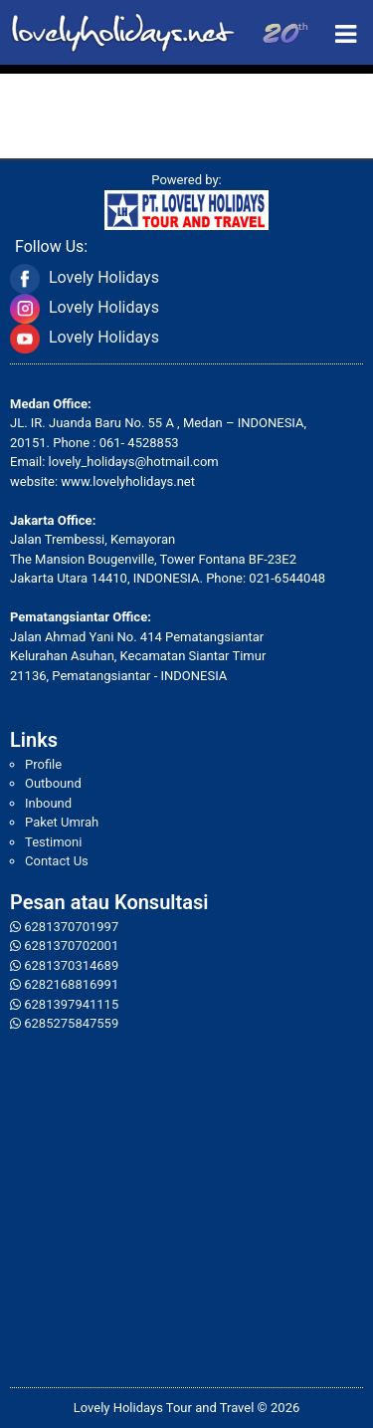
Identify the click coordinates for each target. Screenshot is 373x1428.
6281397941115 (71, 1004)
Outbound (53, 783)
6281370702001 (71, 945)
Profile (43, 764)
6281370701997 (71, 926)
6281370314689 (71, 965)
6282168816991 (71, 984)
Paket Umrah (61, 822)
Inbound (48, 803)
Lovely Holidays (104, 277)
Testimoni (53, 841)
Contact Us (57, 860)
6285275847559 (71, 1023)
